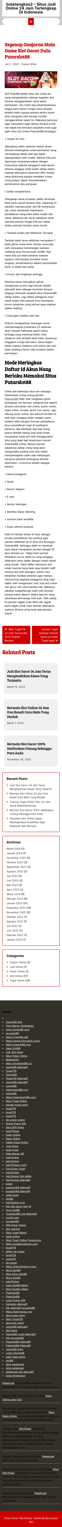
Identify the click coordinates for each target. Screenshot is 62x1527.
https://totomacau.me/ (19, 1311)
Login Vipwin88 (15, 1353)
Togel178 (11, 1070)
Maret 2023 (13, 894)
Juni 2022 (12, 930)
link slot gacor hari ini (18, 1206)
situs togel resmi (15, 1315)
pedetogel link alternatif (20, 1371)
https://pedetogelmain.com (22, 1244)
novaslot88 (12, 1033)
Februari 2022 (15, 935)
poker (9, 1183)
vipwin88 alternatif (17, 1067)
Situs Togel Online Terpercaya (23, 1240)
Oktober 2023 (15, 862)
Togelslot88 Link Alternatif (21, 1213)
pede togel (12, 1149)
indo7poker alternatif (18, 1180)
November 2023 (16, 857)
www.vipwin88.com (17, 1029)
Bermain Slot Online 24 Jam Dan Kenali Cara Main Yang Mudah (28, 712)
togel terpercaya (15, 1375)
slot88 (9, 1198)
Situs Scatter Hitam (17, 1289)
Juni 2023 (12, 880)
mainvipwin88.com (17, 1089)
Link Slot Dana (14, 1052)
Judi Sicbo (12, 1146)
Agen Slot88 (13, 1048)
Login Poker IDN (15, 1300)
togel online (13, 1236)
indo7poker (12, 1157)
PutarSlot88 (13, 1292)
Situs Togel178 (14, 1319)
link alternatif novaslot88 (20, 1307)
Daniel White (29, 64)
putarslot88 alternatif (18, 1187)
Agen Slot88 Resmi (17, 1285)
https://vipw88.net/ (17, 1037)
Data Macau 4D (15, 1153)
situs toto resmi (15, 1323)
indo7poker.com (15, 1202)
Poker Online (17, 971)
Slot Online (16, 976)
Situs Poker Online (16, 1055)
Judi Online (16, 966)
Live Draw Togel (15, 1168)
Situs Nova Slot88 (16, 1274)
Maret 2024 (13, 848)
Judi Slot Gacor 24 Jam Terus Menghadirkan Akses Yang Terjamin (29, 676)
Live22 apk (12, 1217)
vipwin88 (11, 1086)
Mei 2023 (12, 885)
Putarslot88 (11, 398)
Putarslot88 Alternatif (18, 1341)
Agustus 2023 (15, 871)
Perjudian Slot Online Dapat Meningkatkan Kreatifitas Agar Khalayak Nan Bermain (27, 822)
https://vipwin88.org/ (18, 1044)
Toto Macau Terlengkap (20, 1025)
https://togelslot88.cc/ (19, 1063)
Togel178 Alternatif (17, 1078)
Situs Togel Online (16, 1101)
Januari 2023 (14, 903)
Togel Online (17, 980)
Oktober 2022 (15, 916)
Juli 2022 (12, 926)
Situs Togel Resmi (16, 1232)
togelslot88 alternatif (18, 1191)
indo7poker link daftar (19, 1176)
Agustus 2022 (15, 921)
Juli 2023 (12, 876)
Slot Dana (11, 1330)
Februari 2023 (15, 898)
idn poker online (15, 1119)
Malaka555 (12, 1059)
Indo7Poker (12, 1131)
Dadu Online (13, 1134)
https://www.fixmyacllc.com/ (23, 1040)
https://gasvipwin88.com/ (21, 1097)
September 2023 (16, 866)
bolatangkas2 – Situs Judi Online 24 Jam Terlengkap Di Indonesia (31, 8)
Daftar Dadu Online (17, 1142)
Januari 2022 (14, 939)
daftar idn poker (15, 1251)
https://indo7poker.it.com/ (21, 1266)
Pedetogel (8, 1383)
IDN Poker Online (16, 1225)
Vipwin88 (11, 1074)
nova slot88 (13, 1210)
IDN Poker (25, 1428)
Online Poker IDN (16, 1123)
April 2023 (13, 889)
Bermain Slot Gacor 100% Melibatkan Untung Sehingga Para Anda (29, 748)
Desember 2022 (16, 907)
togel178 (11, 1108)
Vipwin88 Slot (14, 1022)
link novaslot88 (15, 1338)
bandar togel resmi (17, 1104)
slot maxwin (13, 1228)
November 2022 (16, 912)
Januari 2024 (14, 853)
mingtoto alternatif (16, 1304)
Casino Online (18, 962)
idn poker (11, 1262)
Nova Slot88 (13, 1270)
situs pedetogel (15, 1364)
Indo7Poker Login (16, 1165)
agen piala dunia (15, 1356)
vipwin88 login (14, 1349)
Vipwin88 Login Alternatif (21, 1334)
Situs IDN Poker (15, 1127)
